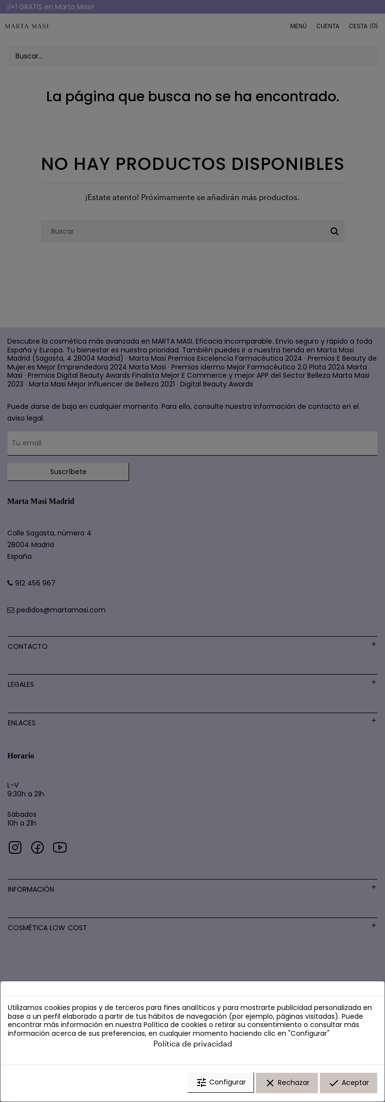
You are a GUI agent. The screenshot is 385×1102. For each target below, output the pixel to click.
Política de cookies (175, 1026)
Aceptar (348, 1084)
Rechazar (287, 1084)
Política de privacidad (192, 1044)
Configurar (221, 1084)
